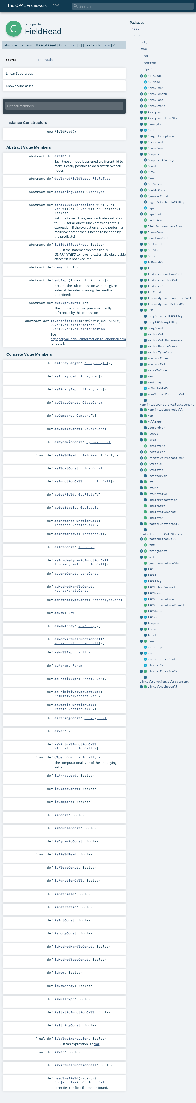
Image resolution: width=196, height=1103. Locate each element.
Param (152, 440)
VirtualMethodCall (162, 686)
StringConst (157, 551)
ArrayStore (156, 106)
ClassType (95, 192)
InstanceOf (156, 286)
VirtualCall (157, 665)
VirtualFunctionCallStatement (164, 681)
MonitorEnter (158, 358)
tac (40, 24)
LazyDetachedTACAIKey (165, 316)
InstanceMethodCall (163, 280)
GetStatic (155, 250)
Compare (154, 154)
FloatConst (156, 232)
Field (101, 1082)
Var (150, 653)
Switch (153, 557)
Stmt (151, 545)
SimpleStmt (156, 506)
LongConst (155, 328)
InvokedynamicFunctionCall (169, 298)
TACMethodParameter (163, 587)
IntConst (155, 292)
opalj (33, 24)
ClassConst (156, 148)
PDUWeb (153, 433)
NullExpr (155, 421)
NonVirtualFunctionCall (167, 394)
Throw (152, 629)
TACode (153, 617)
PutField (155, 464)
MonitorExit (157, 364)
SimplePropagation (162, 500)
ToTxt (152, 635)
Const (152, 166)
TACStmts (155, 611)
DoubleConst (157, 190)
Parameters (156, 446)
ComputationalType (83, 757)
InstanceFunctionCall (165, 274)
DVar (151, 178)
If (149, 268)
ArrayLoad (155, 100)
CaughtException (161, 136)
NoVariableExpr (160, 388)
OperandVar (156, 427)
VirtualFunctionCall (164, 671)
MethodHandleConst (162, 346)
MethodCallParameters (165, 340)
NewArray (155, 382)
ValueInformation (79, 325)
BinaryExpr (156, 124)
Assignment (156, 112)
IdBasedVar (156, 262)
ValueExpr (155, 647)
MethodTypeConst (161, 352)
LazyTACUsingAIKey (162, 322)
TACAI (152, 575)
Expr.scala (45, 59)
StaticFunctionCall (163, 524)
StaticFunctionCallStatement (163, 534)
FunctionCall (158, 238)
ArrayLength (157, 94)
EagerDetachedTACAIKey (166, 202)
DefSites (155, 184)
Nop (150, 415)
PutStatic (155, 470)
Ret (150, 482)
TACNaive (155, 593)
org (27, 24)
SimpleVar (155, 518)
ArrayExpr (155, 88)
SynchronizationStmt (164, 563)
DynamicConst (158, 196)
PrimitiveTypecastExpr (166, 458)
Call (151, 130)
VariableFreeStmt (162, 659)
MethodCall (156, 334)
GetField (155, 244)
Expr (151, 208)
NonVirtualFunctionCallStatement (167, 404)
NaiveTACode (157, 370)
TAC (150, 569)
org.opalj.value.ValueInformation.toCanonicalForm (88, 339)
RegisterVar (157, 476)
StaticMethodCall (162, 539)
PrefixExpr (156, 452)
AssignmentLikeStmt (163, 118)
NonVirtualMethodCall (165, 409)
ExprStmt (155, 214)
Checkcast (155, 142)
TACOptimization (161, 599)
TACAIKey (155, 581)
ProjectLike (65, 1082)
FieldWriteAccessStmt (165, 226)
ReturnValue (157, 494)
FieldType (101, 178)
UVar (151, 641)
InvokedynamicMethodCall (168, 304)
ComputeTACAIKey (161, 160)
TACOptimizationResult (166, 605)
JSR (150, 310)
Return (153, 488)
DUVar (152, 172)
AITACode (155, 76)
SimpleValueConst (162, 512)
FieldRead (155, 220)
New (150, 376)
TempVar (154, 623)
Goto (151, 256)
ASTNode (154, 82)
